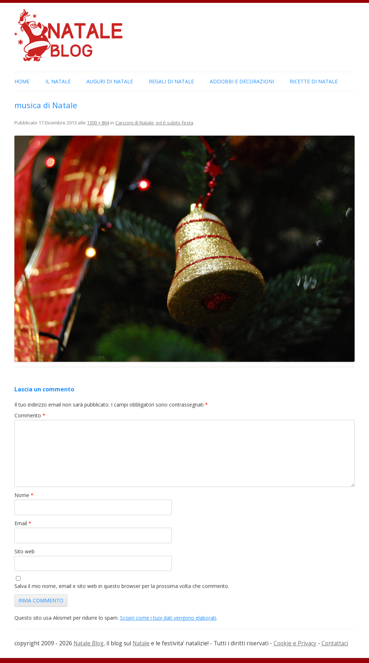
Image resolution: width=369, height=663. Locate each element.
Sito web (24, 551)
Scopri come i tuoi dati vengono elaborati (168, 617)
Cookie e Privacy (295, 643)
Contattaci (334, 643)
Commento (29, 415)
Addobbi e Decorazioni (242, 81)
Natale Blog (88, 643)
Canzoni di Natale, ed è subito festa (154, 122)
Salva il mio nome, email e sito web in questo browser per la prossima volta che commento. (121, 586)
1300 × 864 (98, 122)
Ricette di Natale (314, 81)
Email (22, 523)
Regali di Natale (171, 81)
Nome (24, 495)
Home (22, 81)
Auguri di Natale (109, 81)
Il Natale (58, 81)
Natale (141, 643)
